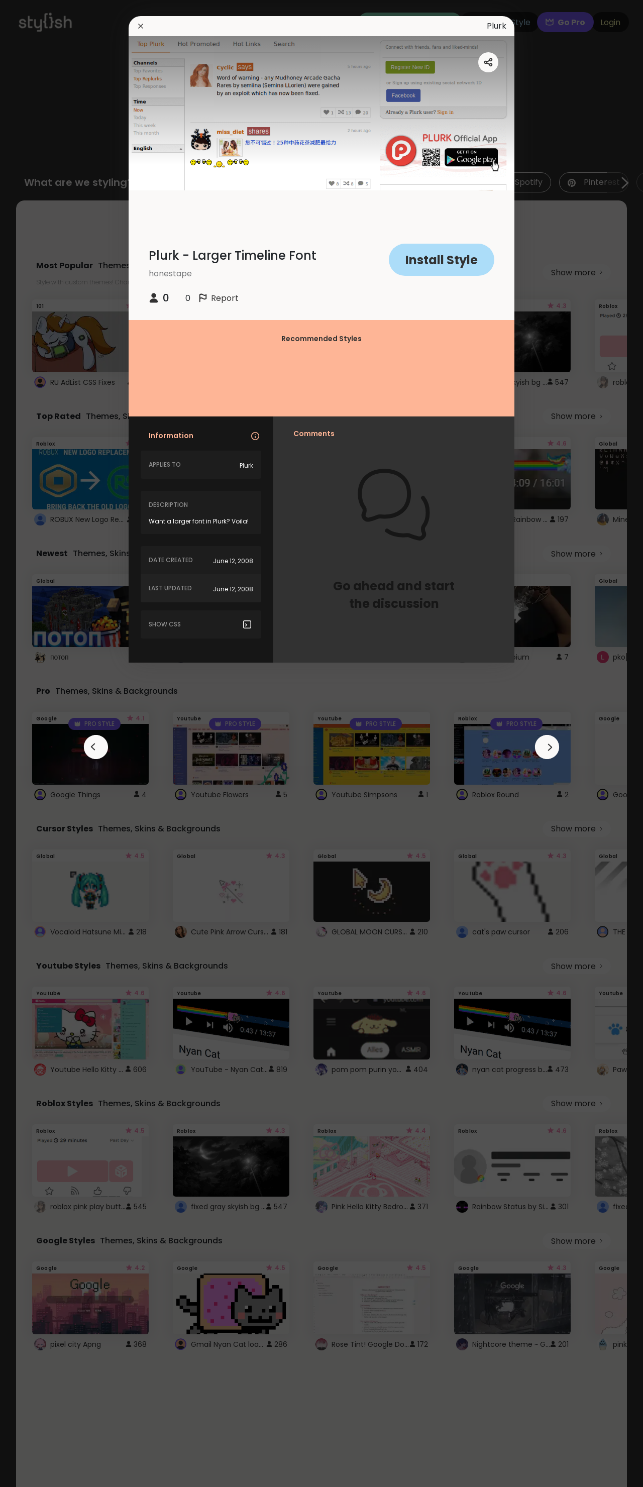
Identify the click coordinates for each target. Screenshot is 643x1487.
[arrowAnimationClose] (96, 747)
